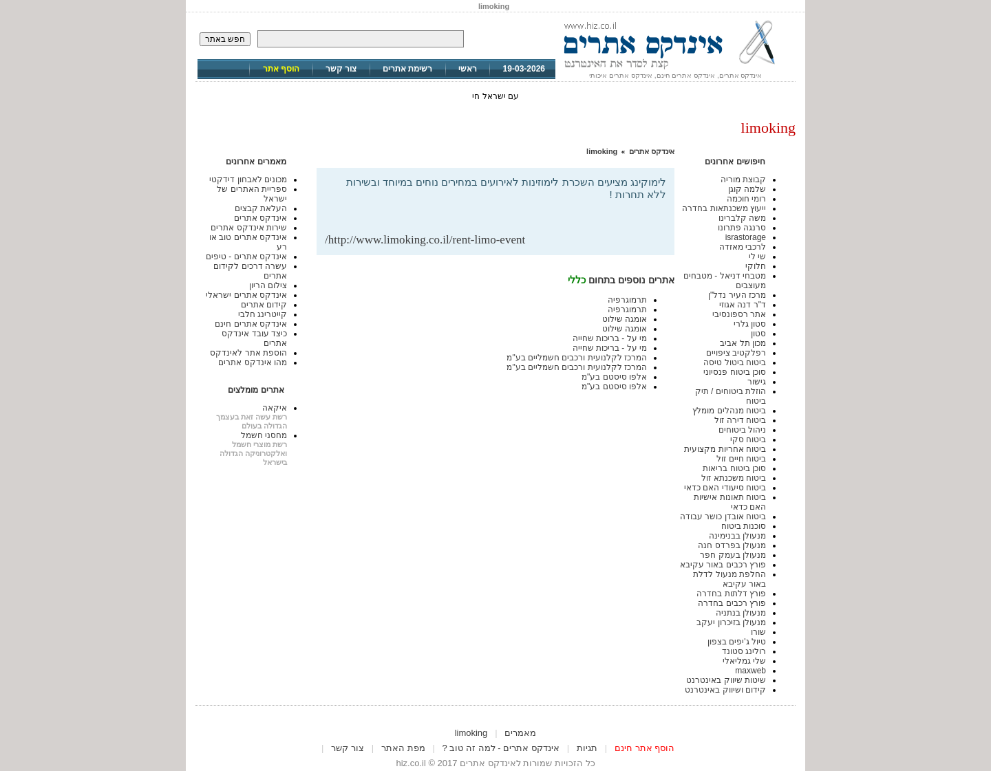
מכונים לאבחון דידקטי (248, 179)
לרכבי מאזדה (742, 247)
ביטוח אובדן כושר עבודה (723, 516)
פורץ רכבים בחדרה (732, 603)
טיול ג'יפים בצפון (736, 642)
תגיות (587, 748)
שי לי (757, 256)
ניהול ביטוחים (742, 430)
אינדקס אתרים (651, 151)
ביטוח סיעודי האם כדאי (725, 487)
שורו (758, 632)
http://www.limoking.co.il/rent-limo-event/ (425, 239)
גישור (756, 382)
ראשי (467, 69)
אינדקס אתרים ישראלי (246, 295)
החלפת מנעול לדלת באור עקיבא (729, 579)
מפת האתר (403, 748)
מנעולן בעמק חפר (733, 555)
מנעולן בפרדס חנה (732, 545)
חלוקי (755, 266)
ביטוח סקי (748, 439)
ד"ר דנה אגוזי (742, 305)
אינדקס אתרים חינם (251, 324)
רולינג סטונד (744, 651)
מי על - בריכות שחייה (610, 338)
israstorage (745, 237)
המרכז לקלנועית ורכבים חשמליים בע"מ (577, 357)
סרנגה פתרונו (742, 227)
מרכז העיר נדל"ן (737, 295)
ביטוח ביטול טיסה (734, 362)
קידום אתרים (264, 305)
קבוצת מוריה (743, 179)
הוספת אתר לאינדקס (248, 353)
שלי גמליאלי (744, 661)
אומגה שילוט (624, 319)
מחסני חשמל (264, 435)
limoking (601, 151)
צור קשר (341, 69)
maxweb (750, 670)
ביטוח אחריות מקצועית (725, 449)
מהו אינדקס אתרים (252, 362)
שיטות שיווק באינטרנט (726, 680)
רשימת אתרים (407, 69)
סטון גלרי (750, 324)
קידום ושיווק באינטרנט (725, 690)
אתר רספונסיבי (739, 314)
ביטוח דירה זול (740, 420)
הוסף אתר (281, 69)
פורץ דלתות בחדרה (731, 593)
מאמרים (520, 733)
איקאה (274, 408)
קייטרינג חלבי (262, 314)
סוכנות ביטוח (743, 526)
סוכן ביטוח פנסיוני (734, 372)
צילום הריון (268, 285)
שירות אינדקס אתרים (249, 227)
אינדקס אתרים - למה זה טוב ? (501, 748)
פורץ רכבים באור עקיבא (723, 564)
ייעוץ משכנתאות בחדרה (724, 208)
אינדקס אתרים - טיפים (246, 256)
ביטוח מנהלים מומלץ (729, 410)
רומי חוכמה (746, 199)
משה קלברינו (742, 218)
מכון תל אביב (743, 343)
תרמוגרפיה (627, 300)
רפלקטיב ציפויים (736, 353)
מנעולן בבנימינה (737, 536)
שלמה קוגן (747, 189)
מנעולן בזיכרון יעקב (731, 622)
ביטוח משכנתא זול (733, 478)
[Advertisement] (505, 211)
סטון (758, 333)
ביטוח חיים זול (741, 459)
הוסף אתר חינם (644, 748)
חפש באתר (225, 39)
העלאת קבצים (261, 208)
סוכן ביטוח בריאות (734, 468)
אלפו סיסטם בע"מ (614, 377)
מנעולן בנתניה (741, 613)
